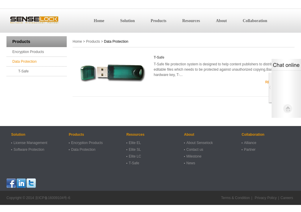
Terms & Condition (235, 198)
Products (158, 21)
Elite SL (135, 150)
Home (99, 21)
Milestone (193, 156)
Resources (191, 21)
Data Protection (24, 61)
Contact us (194, 150)
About (221, 21)
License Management (30, 143)
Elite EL (135, 143)
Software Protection (29, 150)
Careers (286, 198)
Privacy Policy (265, 198)
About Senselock (199, 143)
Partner (249, 150)
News (190, 163)
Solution (127, 21)
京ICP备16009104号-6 (52, 198)
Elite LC (135, 156)
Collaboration (255, 21)
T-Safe (23, 71)
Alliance (250, 143)
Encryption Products (28, 52)
